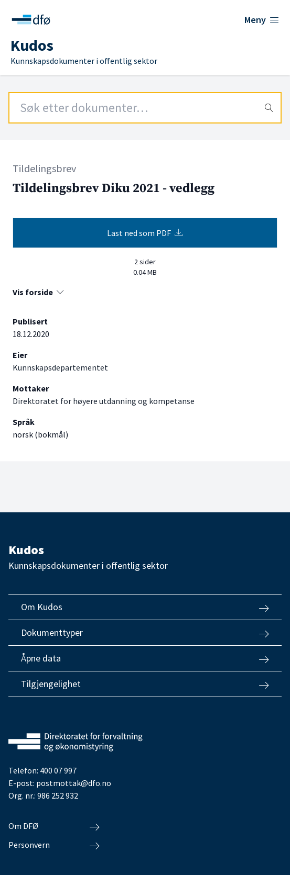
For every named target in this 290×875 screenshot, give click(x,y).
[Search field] (145, 108)
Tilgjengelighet (145, 684)
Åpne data (145, 658)
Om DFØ (54, 826)
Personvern (54, 845)
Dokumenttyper (145, 632)
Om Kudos (145, 607)
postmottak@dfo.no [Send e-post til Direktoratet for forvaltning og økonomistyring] (73, 783)
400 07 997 (58, 770)
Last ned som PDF (145, 233)
